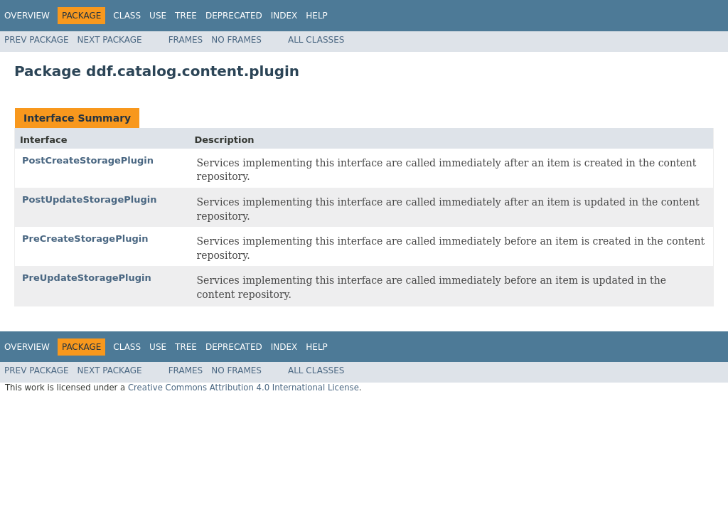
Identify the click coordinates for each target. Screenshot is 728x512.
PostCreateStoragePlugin (88, 160)
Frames (185, 40)
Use (157, 16)
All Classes (316, 40)
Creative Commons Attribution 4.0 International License (243, 388)
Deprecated (233, 16)
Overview (27, 16)
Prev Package (36, 40)
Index (284, 16)
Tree (186, 16)
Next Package (109, 40)
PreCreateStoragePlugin (85, 238)
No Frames (236, 40)
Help (317, 16)
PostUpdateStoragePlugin (89, 199)
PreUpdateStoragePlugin (86, 277)
